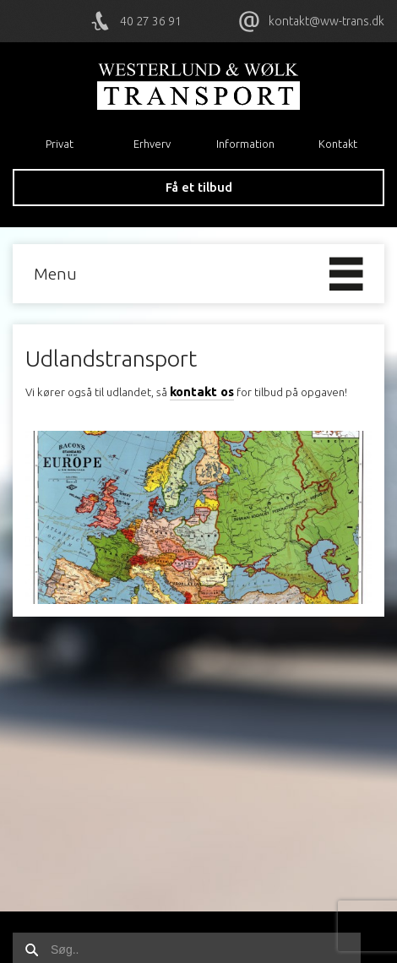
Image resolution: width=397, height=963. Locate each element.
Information (245, 144)
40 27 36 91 (151, 21)
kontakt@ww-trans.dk (326, 21)
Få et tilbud (199, 187)
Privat (59, 144)
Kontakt (337, 144)
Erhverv (152, 144)
